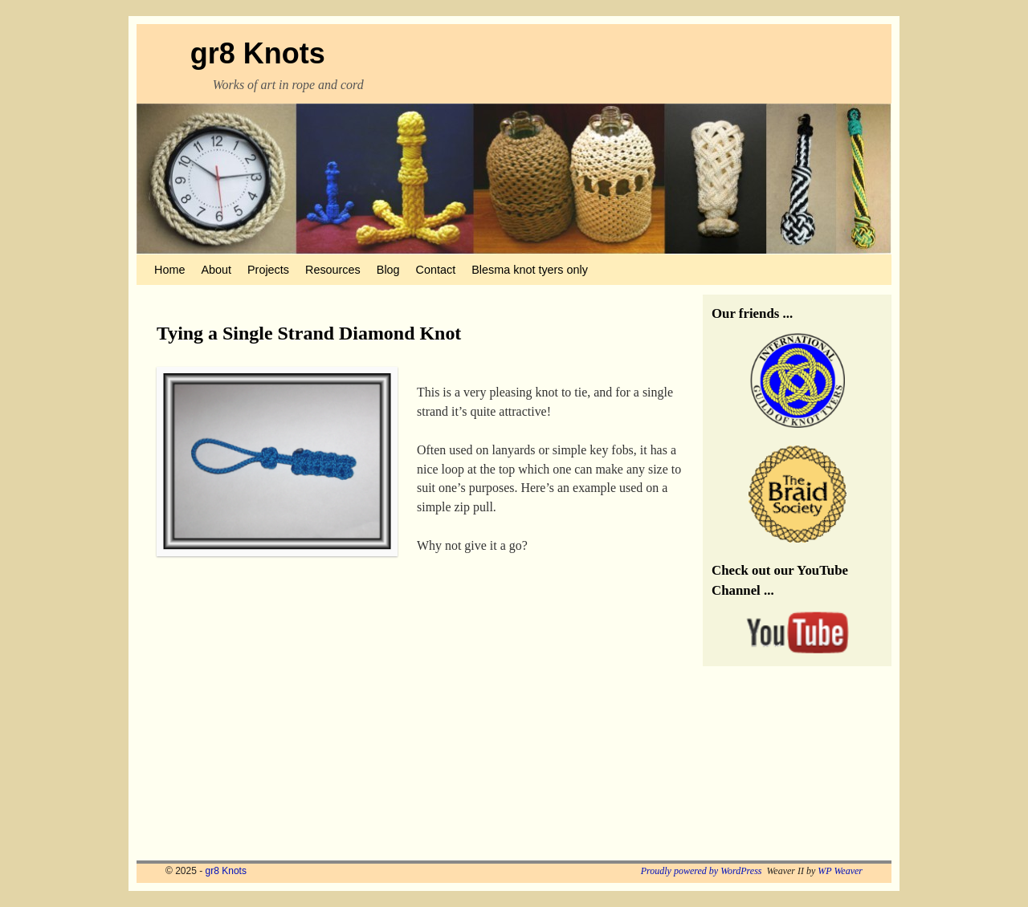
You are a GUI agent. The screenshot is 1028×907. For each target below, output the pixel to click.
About (216, 269)
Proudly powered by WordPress (701, 870)
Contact (436, 269)
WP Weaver (840, 870)
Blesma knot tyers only (529, 269)
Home (169, 269)
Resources (333, 269)
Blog (388, 269)
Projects (268, 269)
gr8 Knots (257, 53)
